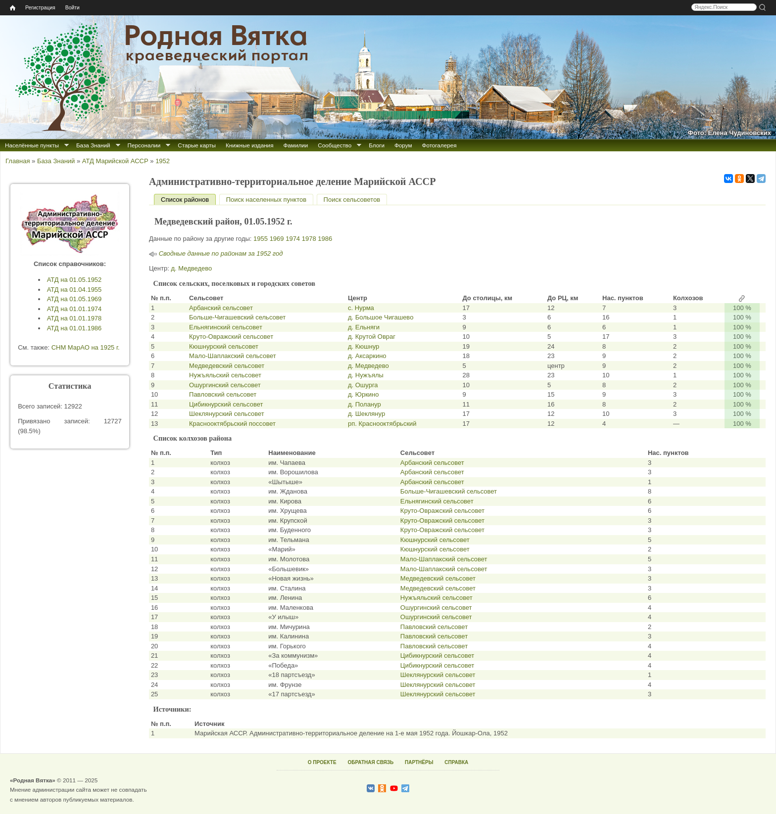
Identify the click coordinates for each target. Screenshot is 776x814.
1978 (309, 238)
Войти (72, 7)
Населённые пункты (32, 145)
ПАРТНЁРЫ (419, 762)
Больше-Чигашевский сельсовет (237, 317)
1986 (325, 238)
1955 (260, 238)
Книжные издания (249, 145)
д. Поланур (364, 404)
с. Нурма (361, 308)
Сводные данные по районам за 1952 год (221, 253)
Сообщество (334, 145)
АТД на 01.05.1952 (74, 279)
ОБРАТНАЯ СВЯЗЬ (370, 762)
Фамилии (295, 145)
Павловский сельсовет (222, 394)
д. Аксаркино (367, 356)
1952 (162, 161)
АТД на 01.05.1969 (74, 299)
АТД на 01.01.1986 (74, 328)
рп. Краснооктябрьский (382, 423)
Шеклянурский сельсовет (226, 413)
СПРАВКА (456, 762)
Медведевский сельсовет (226, 365)
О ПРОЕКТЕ (322, 762)
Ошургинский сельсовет (225, 385)
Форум (403, 145)
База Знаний (93, 145)
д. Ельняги (364, 327)
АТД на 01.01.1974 (74, 309)
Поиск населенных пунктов (266, 199)
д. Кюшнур (363, 346)
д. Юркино (363, 394)
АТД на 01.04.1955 (74, 289)
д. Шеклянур (366, 413)
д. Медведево (191, 268)
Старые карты (197, 145)
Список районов (188, 199)
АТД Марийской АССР (115, 161)
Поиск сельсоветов (352, 199)
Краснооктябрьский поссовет (232, 423)
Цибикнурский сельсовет (226, 404)
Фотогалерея (439, 145)
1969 (277, 238)
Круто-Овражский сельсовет (231, 336)
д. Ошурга (363, 385)
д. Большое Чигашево (380, 317)
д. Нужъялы (366, 375)
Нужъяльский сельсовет (225, 375)
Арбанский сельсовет (221, 308)
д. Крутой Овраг (371, 336)
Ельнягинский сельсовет (225, 327)
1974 (293, 238)
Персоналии (144, 145)
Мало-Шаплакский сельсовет (232, 356)
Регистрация (40, 7)
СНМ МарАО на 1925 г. (85, 347)
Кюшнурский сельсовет (223, 346)
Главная (17, 161)
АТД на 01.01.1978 (74, 318)
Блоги (377, 145)
